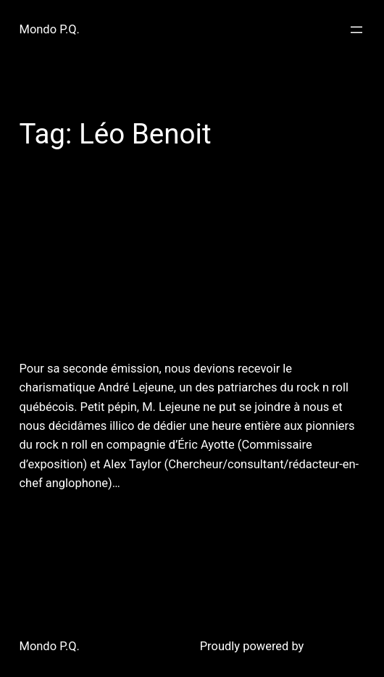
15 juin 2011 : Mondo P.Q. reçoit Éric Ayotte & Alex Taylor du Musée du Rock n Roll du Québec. (191, 268)
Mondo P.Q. (50, 29)
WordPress (335, 646)
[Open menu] (356, 29)
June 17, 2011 (52, 518)
